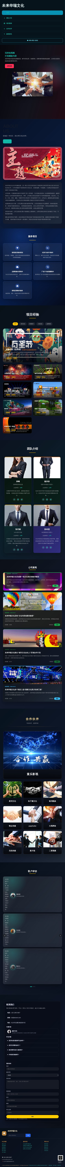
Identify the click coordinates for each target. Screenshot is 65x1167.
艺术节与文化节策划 (27, 1147)
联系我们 (4, 1147)
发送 (32, 1116)
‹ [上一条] (4, 935)
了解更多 (7, 141)
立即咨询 (9, 66)
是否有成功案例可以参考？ (16, 1040)
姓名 (7, 1097)
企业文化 (46, 1150)
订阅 (28, 1135)
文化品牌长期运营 (27, 1143)
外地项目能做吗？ (14, 1054)
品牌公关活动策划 (27, 1148)
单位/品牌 (8, 1109)
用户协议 (55, 1165)
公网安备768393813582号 (42, 1165)
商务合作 (46, 1147)
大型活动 (40, 323)
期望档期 (8, 1091)
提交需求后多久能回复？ (16, 1050)
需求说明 (8, 1078)
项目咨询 (46, 1148)
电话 (7, 1066)
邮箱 (7, 1103)
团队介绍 (4, 1143)
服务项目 (4, 1148)
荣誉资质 (46, 1143)
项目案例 (4, 1145)
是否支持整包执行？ (14, 1045)
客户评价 (4, 1150)
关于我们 (4, 1152)
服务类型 (8, 1072)
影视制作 (31, 323)
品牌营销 (49, 323)
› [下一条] (60, 935)
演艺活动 (23, 323)
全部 (15, 323)
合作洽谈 (46, 1145)
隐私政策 (50, 1165)
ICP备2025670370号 (32, 1165)
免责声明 (59, 1165)
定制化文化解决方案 (27, 1145)
